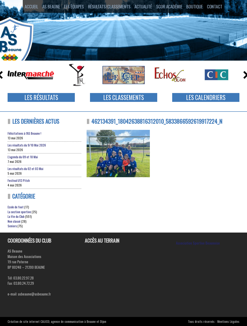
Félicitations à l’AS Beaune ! (24, 133)
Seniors (12, 226)
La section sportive (19, 211)
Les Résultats (41, 97)
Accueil (25, 7)
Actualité (144, 7)
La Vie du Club (16, 216)
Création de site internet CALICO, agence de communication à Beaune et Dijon (57, 321)
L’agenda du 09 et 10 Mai (23, 156)
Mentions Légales (228, 321)
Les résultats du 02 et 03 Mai (25, 168)
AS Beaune (47, 7)
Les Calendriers (206, 97)
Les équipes (72, 7)
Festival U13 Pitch (19, 180)
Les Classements (123, 97)
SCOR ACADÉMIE (171, 7)
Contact (221, 7)
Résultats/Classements (108, 7)
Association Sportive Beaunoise (198, 243)
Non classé (14, 221)
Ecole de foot (16, 207)
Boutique (199, 7)
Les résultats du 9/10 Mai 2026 (27, 145)
